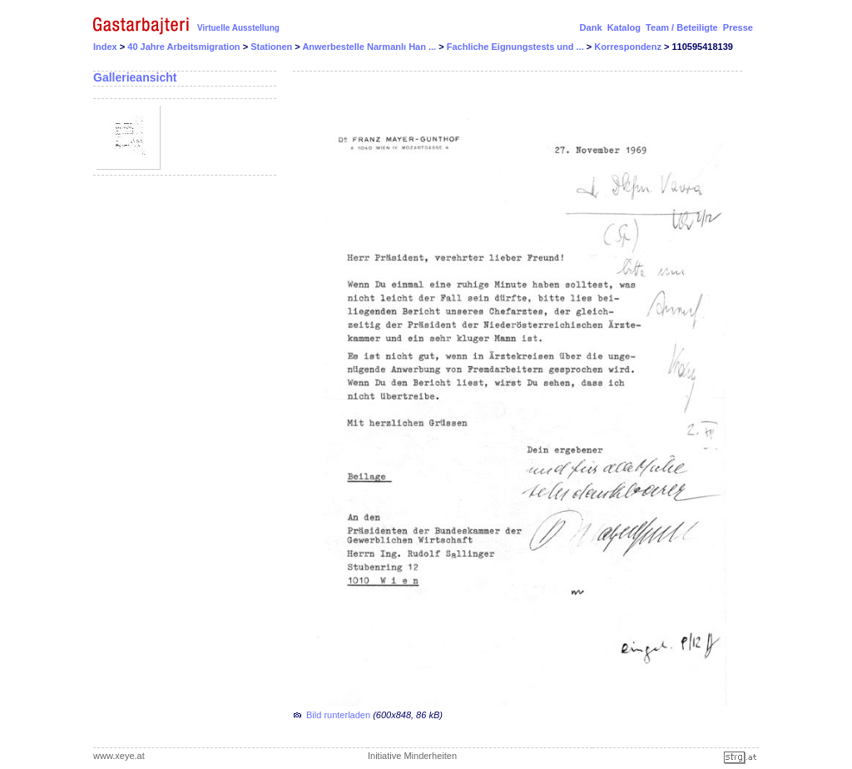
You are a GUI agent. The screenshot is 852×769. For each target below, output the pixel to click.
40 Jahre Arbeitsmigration (184, 47)
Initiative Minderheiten (412, 756)
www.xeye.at (119, 756)
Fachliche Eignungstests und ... (517, 47)
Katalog (624, 27)
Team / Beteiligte (682, 27)
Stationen (272, 47)
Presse (738, 27)
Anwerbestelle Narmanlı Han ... (370, 47)
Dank (591, 27)
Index (105, 47)
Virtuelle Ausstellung (238, 27)
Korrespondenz (629, 47)
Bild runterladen (338, 715)
